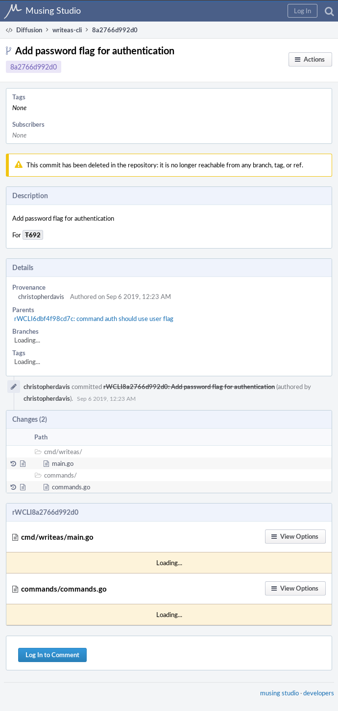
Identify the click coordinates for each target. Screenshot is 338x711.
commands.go (71, 486)
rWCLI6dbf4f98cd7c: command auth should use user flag (93, 318)
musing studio (279, 692)
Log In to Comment (52, 654)
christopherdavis (41, 296)
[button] (302, 11)
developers (318, 692)
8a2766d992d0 (33, 66)
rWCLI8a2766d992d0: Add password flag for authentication (189, 386)
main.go (62, 463)
